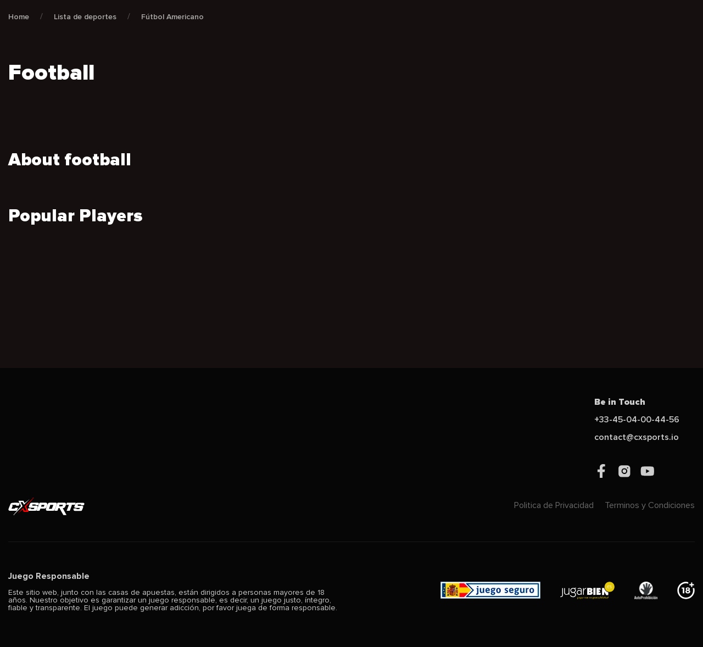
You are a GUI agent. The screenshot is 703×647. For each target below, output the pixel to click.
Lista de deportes (85, 16)
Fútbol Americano (172, 16)
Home (18, 16)
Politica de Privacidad (554, 505)
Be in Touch (619, 402)
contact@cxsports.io (636, 437)
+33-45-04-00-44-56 (636, 419)
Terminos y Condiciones (650, 505)
